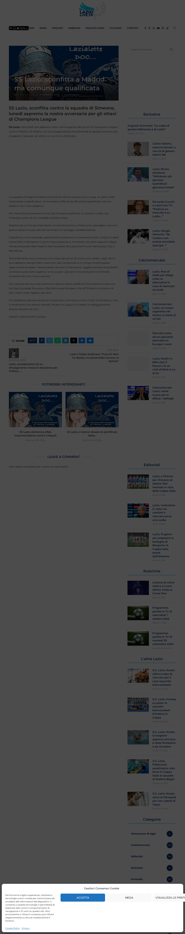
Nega (129, 897)
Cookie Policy (12, 928)
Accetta (83, 897)
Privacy (26, 928)
